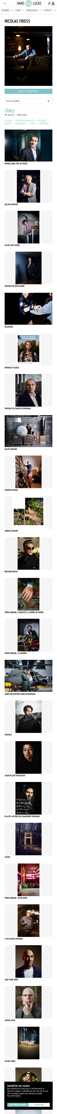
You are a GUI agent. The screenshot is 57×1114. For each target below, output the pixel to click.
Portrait (8, 735)
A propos (48, 10)
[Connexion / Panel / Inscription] (53, 3)
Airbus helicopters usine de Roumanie (20, 694)
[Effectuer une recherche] (49, 3)
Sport (32, 123)
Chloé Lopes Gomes (12, 245)
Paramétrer (39, 1104)
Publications (32, 10)
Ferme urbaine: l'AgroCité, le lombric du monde (24, 612)
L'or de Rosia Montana (14, 939)
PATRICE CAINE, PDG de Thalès (16, 163)
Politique (42, 120)
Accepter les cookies (17, 1104)
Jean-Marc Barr (11, 980)
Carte (18, 10)
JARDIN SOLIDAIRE (11, 531)
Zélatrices (9, 327)
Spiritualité (20, 123)
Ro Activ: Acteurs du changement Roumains (22, 816)
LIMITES (7, 857)
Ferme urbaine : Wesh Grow (16, 898)
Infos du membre (12, 101)
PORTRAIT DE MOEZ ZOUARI (14, 286)
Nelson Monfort (11, 204)
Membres (6, 10)
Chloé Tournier (11, 449)
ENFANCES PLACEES (12, 368)
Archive (11, 115)
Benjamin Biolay (11, 571)
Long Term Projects (25, 120)
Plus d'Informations (14, 1096)
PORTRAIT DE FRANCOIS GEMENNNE (18, 408)
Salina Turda (10, 1061)
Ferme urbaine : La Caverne (16, 653)
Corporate (44, 123)
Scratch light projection (15, 775)
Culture (8, 120)
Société (8, 123)
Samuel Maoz (10, 1020)
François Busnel (11, 490)
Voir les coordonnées (28, 91)
